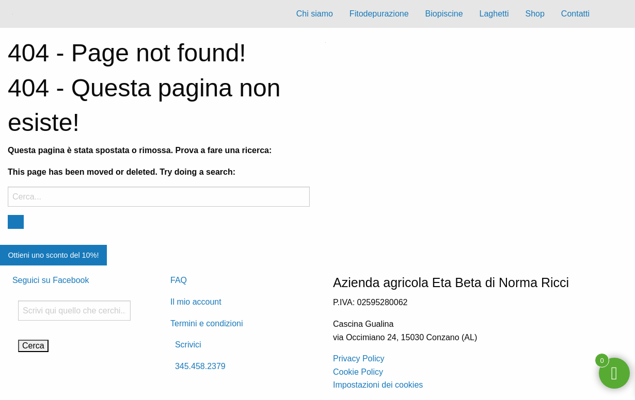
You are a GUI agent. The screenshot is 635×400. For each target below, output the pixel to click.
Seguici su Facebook (50, 280)
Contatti (575, 13)
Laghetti (494, 13)
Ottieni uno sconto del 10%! (53, 255)
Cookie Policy (358, 372)
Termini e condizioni (206, 323)
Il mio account (195, 301)
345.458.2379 (198, 366)
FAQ (178, 280)
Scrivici (185, 344)
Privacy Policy (359, 358)
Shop (534, 13)
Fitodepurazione (379, 13)
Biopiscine (444, 13)
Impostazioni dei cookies (378, 384)
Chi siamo (314, 13)
